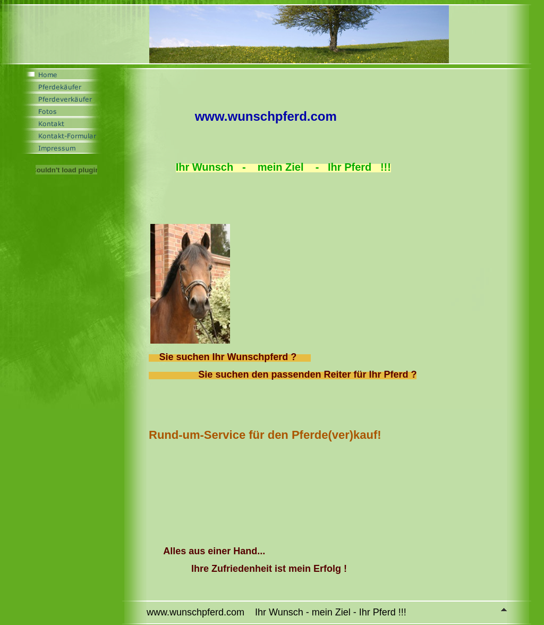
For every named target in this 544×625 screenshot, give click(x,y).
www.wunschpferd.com (266, 116)
